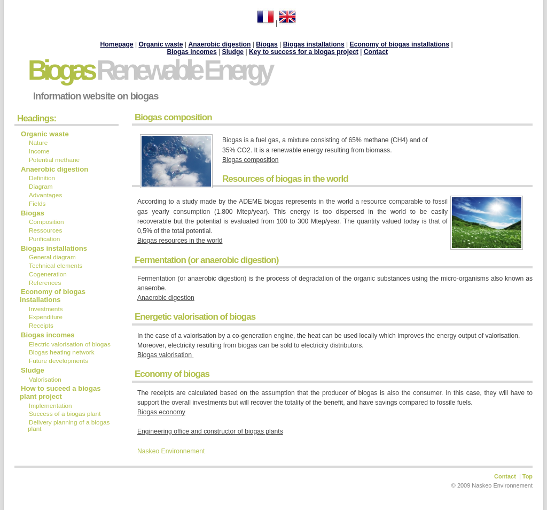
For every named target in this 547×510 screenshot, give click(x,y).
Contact (376, 52)
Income (39, 151)
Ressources (45, 230)
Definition (42, 178)
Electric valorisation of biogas (70, 344)
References (45, 283)
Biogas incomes (191, 52)
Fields (37, 203)
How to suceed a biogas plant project (60, 392)
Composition (46, 222)
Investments (46, 309)
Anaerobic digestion (220, 44)
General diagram (52, 257)
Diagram (41, 186)
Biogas (149, 70)
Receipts (41, 325)
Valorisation (45, 379)
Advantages (45, 195)
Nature (38, 142)
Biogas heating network (62, 352)
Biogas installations (54, 248)
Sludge (32, 370)
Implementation (51, 405)
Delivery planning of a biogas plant (69, 425)
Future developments (59, 361)
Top (527, 476)
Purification (44, 239)
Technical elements (55, 265)
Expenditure (45, 317)
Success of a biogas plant (64, 414)
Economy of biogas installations (52, 296)
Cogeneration (48, 274)
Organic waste (45, 134)
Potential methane (54, 160)
